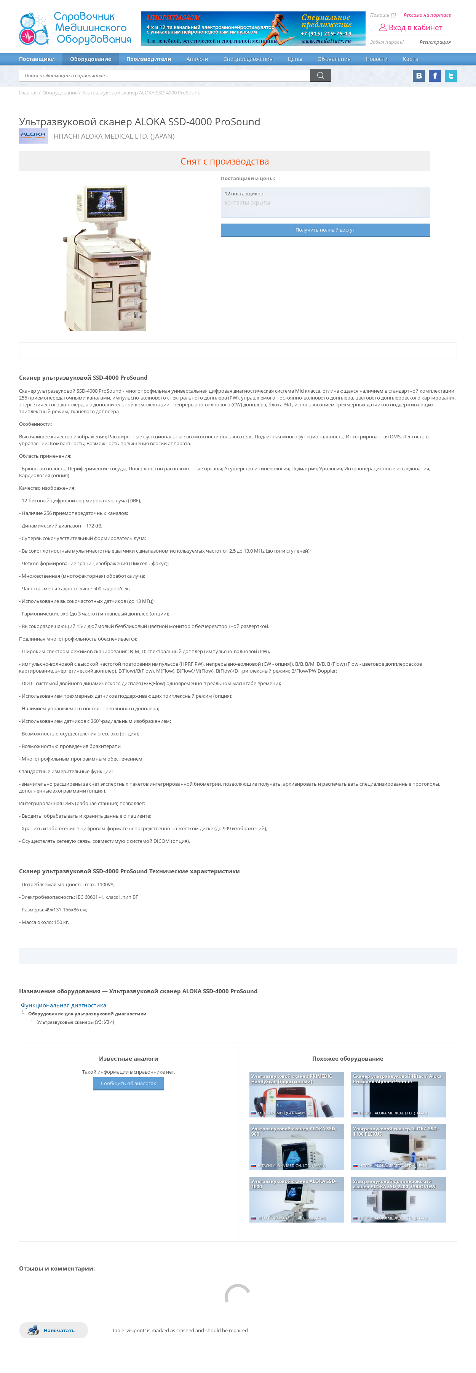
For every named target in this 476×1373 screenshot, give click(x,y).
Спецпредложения (248, 58)
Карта (410, 58)
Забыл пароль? (387, 41)
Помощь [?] (383, 14)
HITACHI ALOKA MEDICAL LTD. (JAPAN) (114, 136)
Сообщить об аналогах (128, 1083)
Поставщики (37, 58)
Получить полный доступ (326, 229)
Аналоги (197, 58)
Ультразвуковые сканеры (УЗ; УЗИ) (75, 1022)
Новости (377, 58)
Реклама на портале (427, 14)
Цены (295, 58)
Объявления (334, 58)
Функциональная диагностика (63, 1005)
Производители (148, 58)
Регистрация (435, 41)
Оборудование (90, 58)
